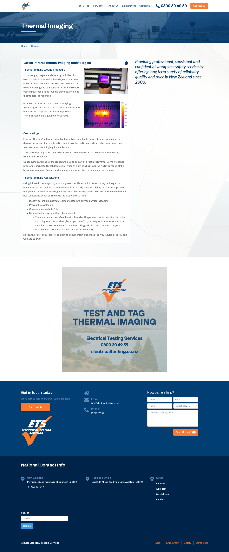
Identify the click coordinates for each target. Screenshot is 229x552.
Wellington (161, 489)
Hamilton (160, 484)
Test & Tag (83, 6)
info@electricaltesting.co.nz (105, 403)
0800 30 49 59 (97, 413)
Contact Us (199, 6)
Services (98, 6)
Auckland (160, 499)
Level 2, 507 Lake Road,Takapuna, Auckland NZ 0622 (117, 482)
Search (25, 513)
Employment (129, 6)
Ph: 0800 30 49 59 (35, 487)
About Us (114, 6)
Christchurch (162, 494)
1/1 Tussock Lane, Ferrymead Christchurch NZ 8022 (52, 482)
